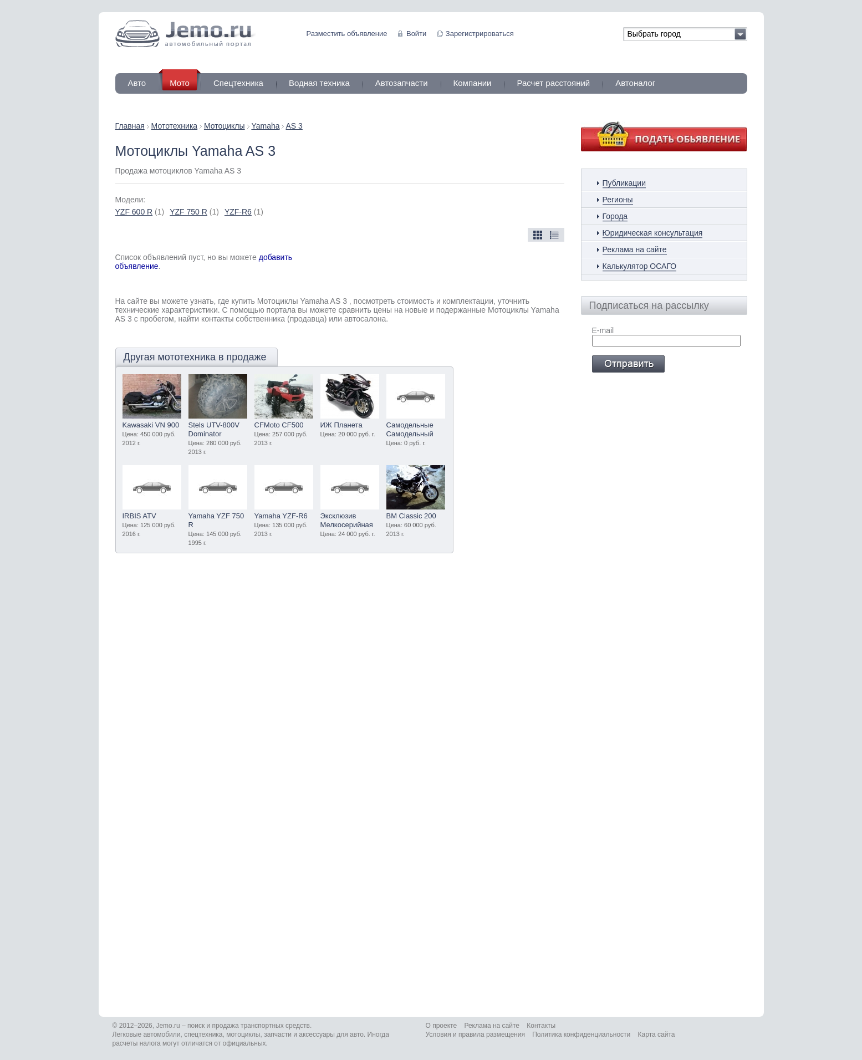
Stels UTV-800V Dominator (214, 429)
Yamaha (265, 125)
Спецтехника (238, 83)
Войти (416, 33)
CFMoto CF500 (279, 425)
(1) (140, 211)
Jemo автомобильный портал (185, 33)
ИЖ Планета (341, 425)
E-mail (603, 330)
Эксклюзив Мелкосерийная (346, 520)
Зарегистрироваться (480, 33)
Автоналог (635, 83)
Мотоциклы (224, 125)
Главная (130, 125)
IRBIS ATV (139, 516)
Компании (472, 83)
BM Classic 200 (411, 516)
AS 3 (294, 125)
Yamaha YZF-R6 (281, 516)
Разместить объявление (347, 33)
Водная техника (319, 83)
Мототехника (174, 125)
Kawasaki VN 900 (151, 425)
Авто (137, 83)
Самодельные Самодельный (409, 429)
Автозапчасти (401, 83)
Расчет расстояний (553, 83)
